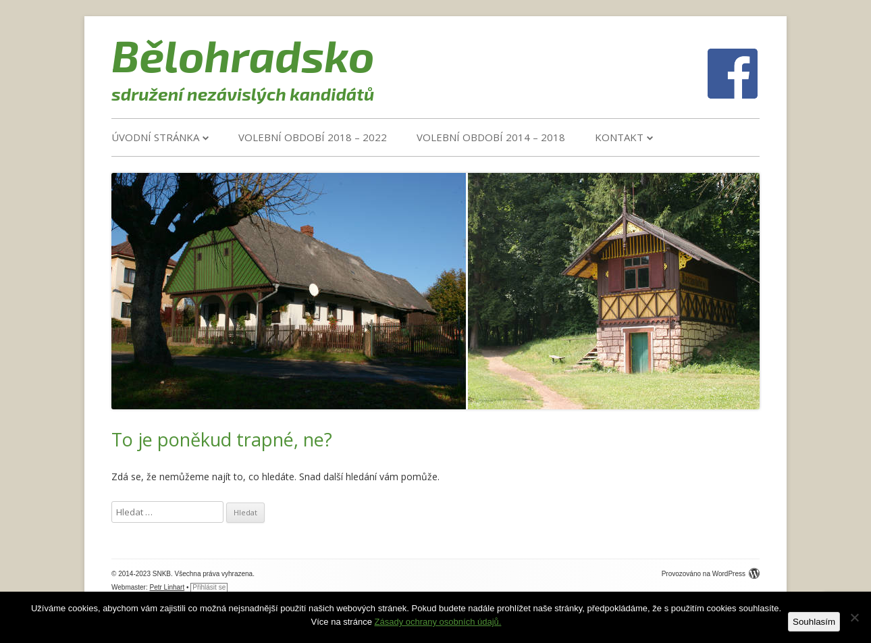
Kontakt (619, 137)
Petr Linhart (167, 587)
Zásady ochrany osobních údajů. (438, 622)
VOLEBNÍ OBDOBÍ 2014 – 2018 (491, 137)
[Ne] (854, 617)
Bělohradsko (243, 54)
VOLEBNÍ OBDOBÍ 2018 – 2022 (312, 137)
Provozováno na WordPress (711, 573)
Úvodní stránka (155, 137)
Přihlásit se (209, 587)
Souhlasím (814, 622)
